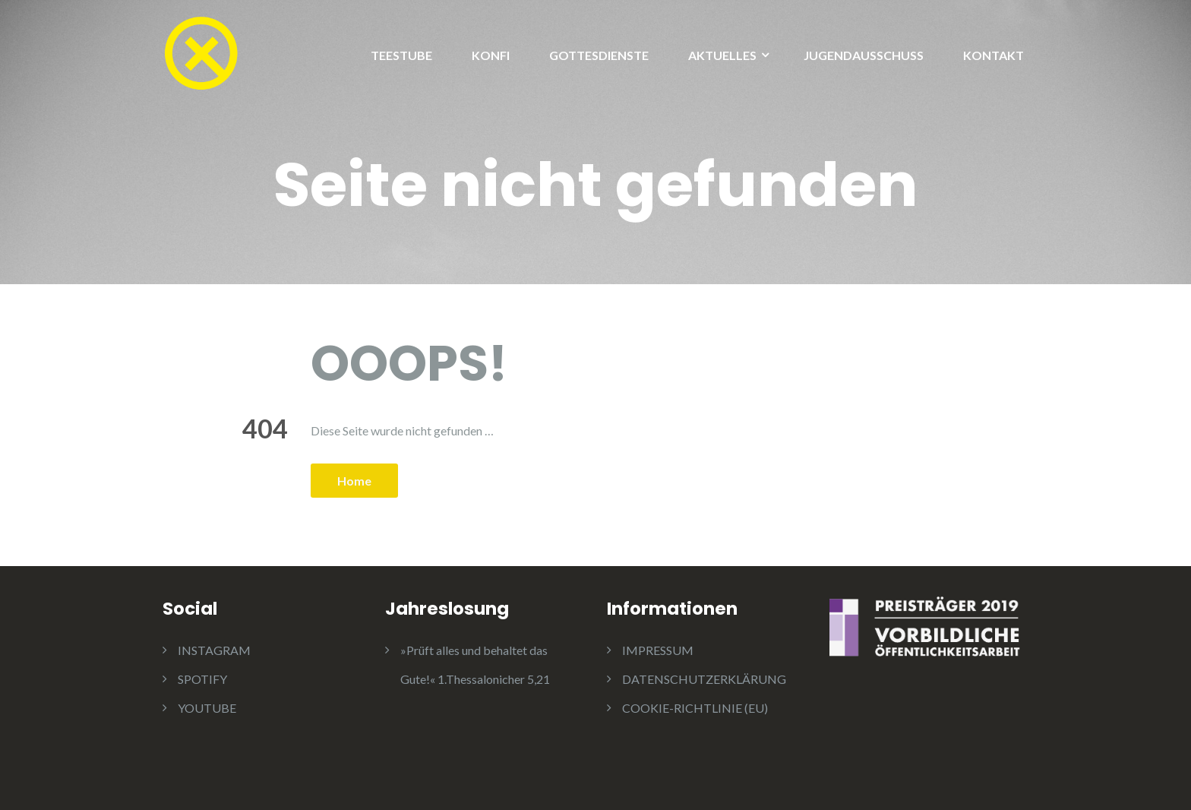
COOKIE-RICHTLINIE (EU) (695, 708)
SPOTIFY (202, 679)
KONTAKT (993, 55)
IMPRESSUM (657, 650)
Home (354, 480)
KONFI (491, 55)
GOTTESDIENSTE (599, 55)
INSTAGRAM (214, 650)
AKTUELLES (722, 55)
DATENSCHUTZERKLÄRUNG (704, 679)
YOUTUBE (207, 708)
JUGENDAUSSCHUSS (864, 55)
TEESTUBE (401, 55)
